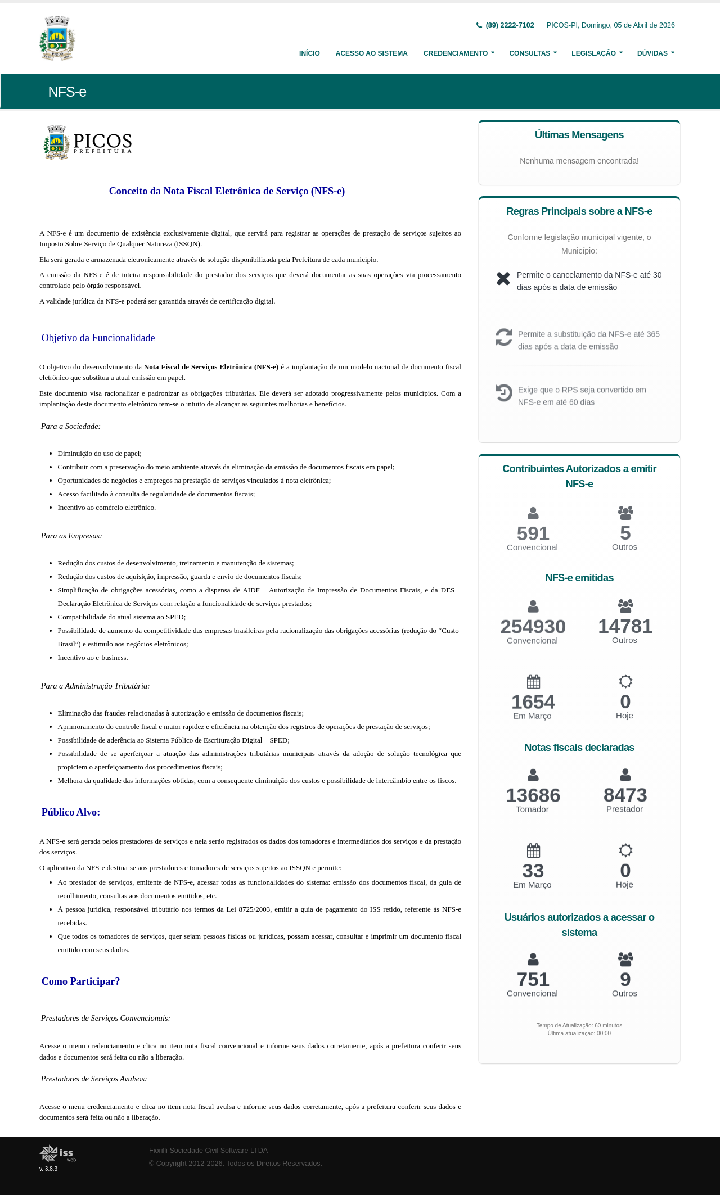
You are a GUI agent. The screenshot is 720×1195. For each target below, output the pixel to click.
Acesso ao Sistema (372, 53)
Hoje (624, 723)
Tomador (532, 816)
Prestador (624, 816)
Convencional (532, 648)
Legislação (594, 53)
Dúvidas (652, 53)
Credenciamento (456, 53)
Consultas (529, 53)
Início (309, 53)
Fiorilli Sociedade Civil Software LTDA (208, 1151)
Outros (624, 555)
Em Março (532, 723)
